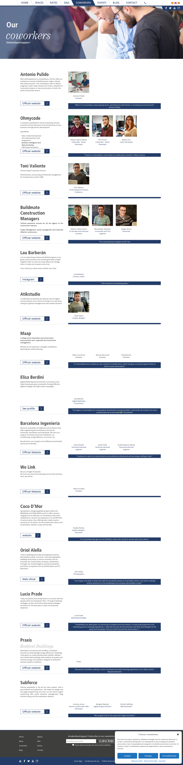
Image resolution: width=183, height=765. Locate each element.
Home (21, 737)
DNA (39, 741)
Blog (20, 750)
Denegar (148, 756)
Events (39, 745)
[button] (178, 734)
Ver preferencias (169, 756)
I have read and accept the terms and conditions (92, 745)
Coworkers (23, 745)
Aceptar (127, 756)
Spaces (39, 737)
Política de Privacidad (150, 761)
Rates (21, 741)
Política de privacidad (110, 761)
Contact (40, 750)
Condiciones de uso (92, 761)
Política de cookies (137, 761)
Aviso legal (162, 761)
